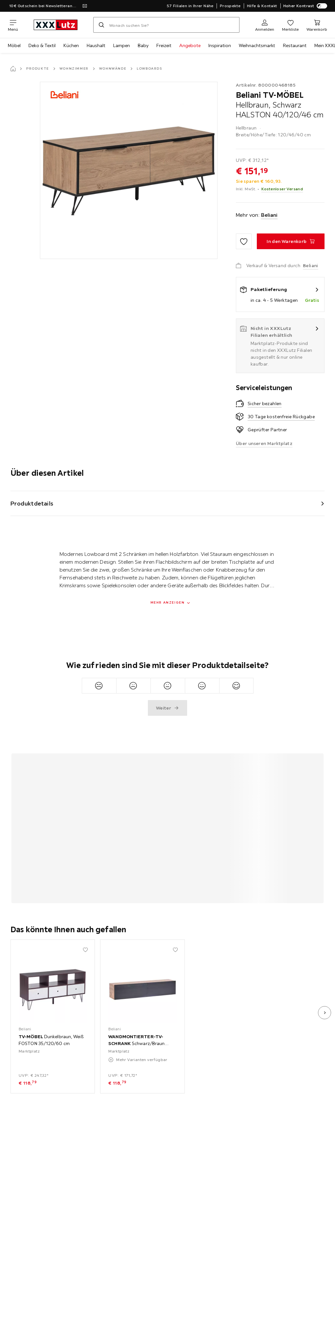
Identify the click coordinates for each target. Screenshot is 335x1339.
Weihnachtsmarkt (257, 45)
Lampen (121, 45)
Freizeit (163, 45)
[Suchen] (101, 25)
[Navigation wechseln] (13, 25)
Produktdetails (32, 503)
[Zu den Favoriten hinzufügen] (244, 241)
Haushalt (96, 45)
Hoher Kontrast (305, 6)
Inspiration (219, 45)
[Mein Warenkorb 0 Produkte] (317, 25)
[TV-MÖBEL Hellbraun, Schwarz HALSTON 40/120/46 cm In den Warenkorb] (291, 241)
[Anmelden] (264, 25)
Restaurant (295, 45)
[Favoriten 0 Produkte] (290, 25)
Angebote (190, 45)
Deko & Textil (42, 45)
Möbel (14, 45)
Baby (143, 45)
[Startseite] (13, 68)
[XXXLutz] (55, 25)
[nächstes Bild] (324, 1012)
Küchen (71, 45)
